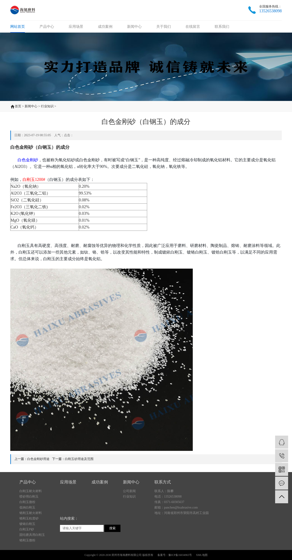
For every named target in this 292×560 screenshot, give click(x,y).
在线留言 (192, 26)
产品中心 (46, 26)
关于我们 (163, 26)
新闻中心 (134, 26)
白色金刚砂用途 (38, 459)
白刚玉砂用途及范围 (79, 459)
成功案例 (105, 26)
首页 (18, 106)
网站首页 (17, 26)
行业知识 (47, 106)
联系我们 (222, 26)
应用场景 (76, 26)
